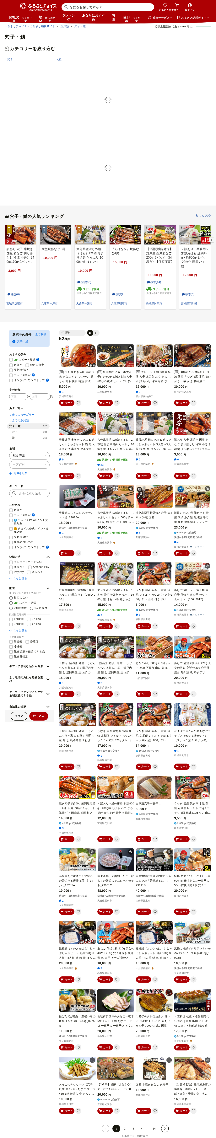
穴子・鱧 (20, 341)
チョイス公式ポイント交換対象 (31, 530)
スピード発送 (26, 360)
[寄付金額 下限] (18, 396)
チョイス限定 (24, 375)
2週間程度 (20, 607)
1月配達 (19, 618)
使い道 (133, 18)
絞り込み (38, 715)
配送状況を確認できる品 (29, 651)
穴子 (29, 431)
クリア (19, 715)
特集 (113, 17)
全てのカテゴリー (21, 414)
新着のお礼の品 (24, 542)
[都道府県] (29, 455)
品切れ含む (21, 369)
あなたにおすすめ (93, 17)
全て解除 (40, 334)
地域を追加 (18, 473)
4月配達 (37, 623)
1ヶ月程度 (41, 607)
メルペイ (37, 571)
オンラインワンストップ (31, 380)
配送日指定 (37, 364)
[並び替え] (72, 333)
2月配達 (37, 618)
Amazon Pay (41, 566)
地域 (47, 18)
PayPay (19, 571)
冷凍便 (18, 646)
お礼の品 (20, 18)
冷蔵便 (34, 641)
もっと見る (203, 215)
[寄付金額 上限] (40, 396)
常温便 (18, 641)
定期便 (18, 364)
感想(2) (118, 294)
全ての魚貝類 (19, 420)
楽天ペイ (19, 566)
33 (100, 464)
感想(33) (84, 282)
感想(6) (13, 294)
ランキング (68, 17)
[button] (29, 557)
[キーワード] (29, 493)
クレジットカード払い (28, 561)
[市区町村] (29, 465)
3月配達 (19, 623)
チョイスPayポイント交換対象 (31, 521)
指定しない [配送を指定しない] (21, 597)
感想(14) (153, 282)
